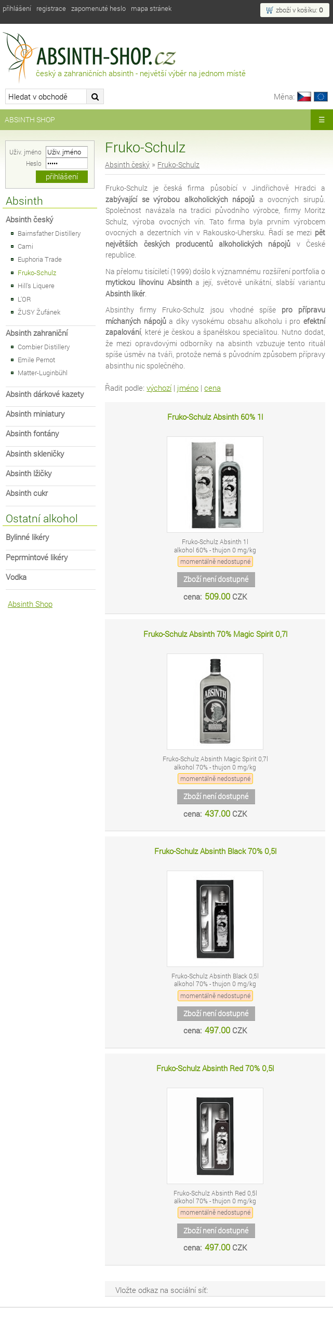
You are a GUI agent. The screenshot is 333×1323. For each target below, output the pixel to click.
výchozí (158, 388)
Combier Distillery (44, 346)
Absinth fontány (32, 433)
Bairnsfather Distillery (49, 233)
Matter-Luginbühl (43, 372)
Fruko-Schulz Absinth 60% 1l (215, 417)
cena (212, 388)
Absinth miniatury (35, 414)
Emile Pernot (36, 359)
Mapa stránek (151, 8)
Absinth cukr (27, 493)
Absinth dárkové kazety (45, 394)
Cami (25, 246)
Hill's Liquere (36, 285)
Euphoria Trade (40, 259)
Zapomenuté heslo (98, 8)
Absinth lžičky (28, 473)
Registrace (51, 8)
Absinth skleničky (35, 454)
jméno (187, 388)
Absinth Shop (30, 119)
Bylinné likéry (27, 537)
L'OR (24, 299)
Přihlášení (17, 8)
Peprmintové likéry (37, 557)
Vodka (16, 577)
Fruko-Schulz (37, 272)
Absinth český (29, 219)
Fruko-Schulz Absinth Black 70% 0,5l (215, 851)
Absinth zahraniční (37, 333)
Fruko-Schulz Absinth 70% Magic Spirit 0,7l (215, 634)
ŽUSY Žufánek (39, 312)
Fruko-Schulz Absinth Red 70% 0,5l (215, 1068)
